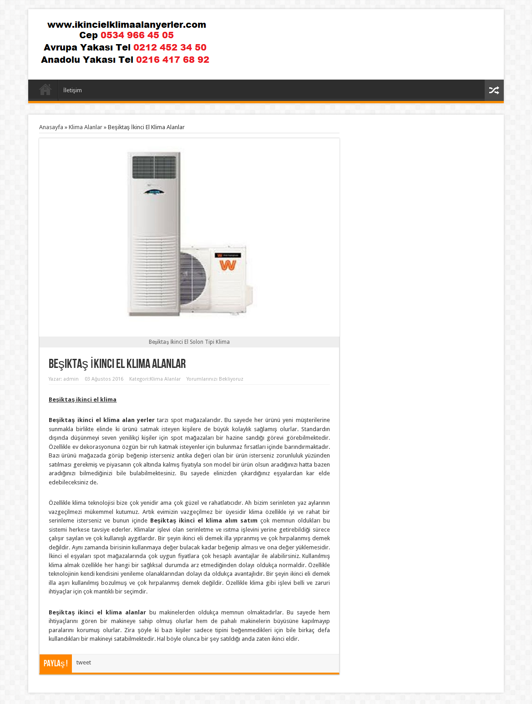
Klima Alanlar (85, 127)
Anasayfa (45, 91)
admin (71, 379)
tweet (83, 662)
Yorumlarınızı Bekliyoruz (215, 379)
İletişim (72, 90)
